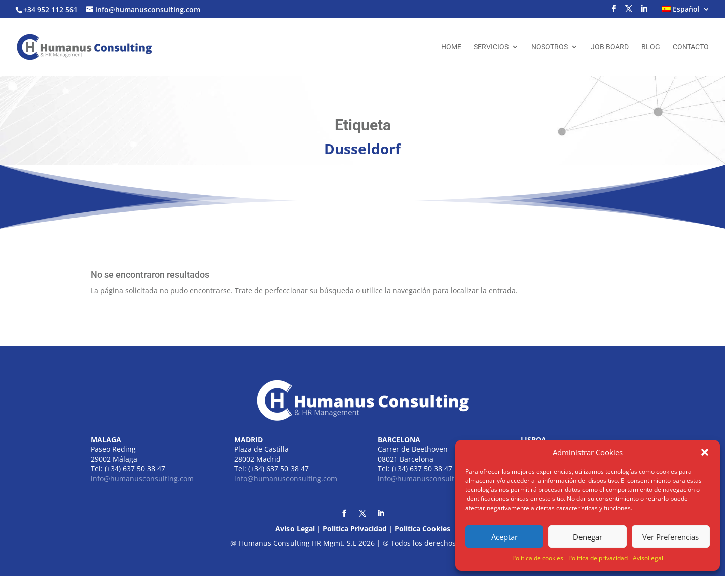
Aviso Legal (295, 528)
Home (451, 47)
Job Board (610, 47)
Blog (650, 47)
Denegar (587, 537)
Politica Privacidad (355, 528)
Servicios (491, 47)
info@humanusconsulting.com (142, 478)
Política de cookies (537, 558)
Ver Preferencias (670, 537)
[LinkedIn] (643, 11)
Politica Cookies (422, 528)
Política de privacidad (598, 558)
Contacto (691, 47)
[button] (705, 452)
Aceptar (504, 537)
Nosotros (549, 47)
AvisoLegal (648, 558)
